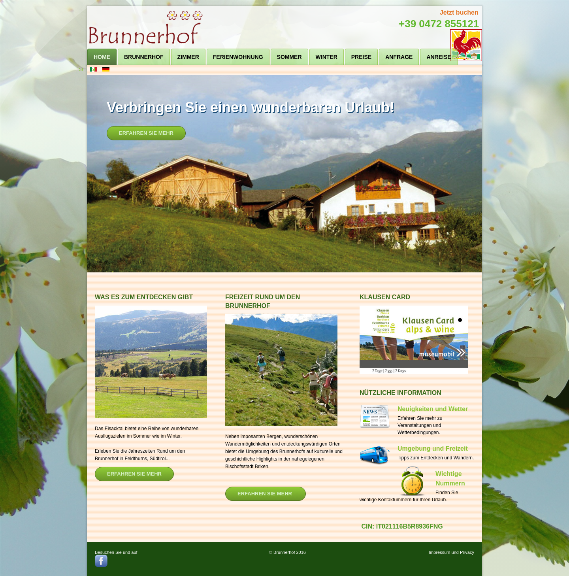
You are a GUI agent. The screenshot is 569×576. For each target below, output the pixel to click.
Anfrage (399, 57)
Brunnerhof (144, 57)
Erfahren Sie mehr (146, 133)
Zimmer (188, 57)
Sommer (289, 57)
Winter (326, 57)
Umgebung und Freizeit (433, 448)
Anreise (438, 57)
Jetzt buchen (459, 12)
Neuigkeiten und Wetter (433, 409)
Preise (361, 57)
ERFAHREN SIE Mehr (265, 494)
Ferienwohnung (238, 57)
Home (102, 57)
